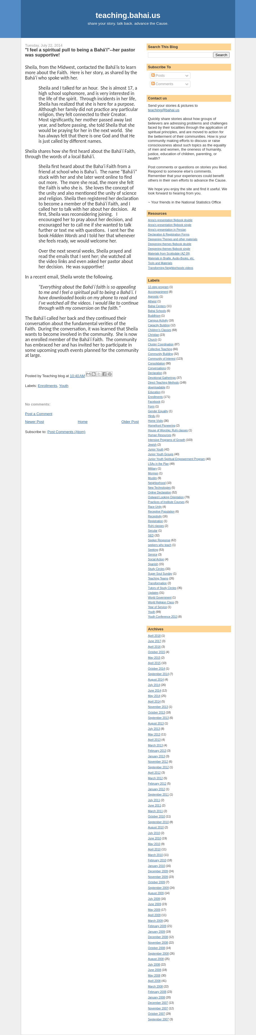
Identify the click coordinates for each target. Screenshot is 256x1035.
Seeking (153, 549)
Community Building (160, 353)
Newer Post (34, 422)
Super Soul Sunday (160, 573)
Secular (153, 530)
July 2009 (154, 898)
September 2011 (158, 794)
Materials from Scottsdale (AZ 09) (169, 253)
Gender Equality (158, 411)
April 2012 (154, 772)
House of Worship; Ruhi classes (168, 430)
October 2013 (156, 712)
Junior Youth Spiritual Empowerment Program (176, 459)
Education (154, 392)
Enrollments (47, 386)
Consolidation (156, 363)
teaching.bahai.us (128, 15)
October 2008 (156, 948)
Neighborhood (157, 482)
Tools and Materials (160, 263)
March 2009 (155, 920)
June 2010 (154, 838)
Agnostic (153, 296)
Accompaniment (158, 291)
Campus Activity (158, 320)
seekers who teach (159, 545)
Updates (153, 592)
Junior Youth (155, 449)
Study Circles (156, 568)
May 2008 (154, 975)
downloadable (156, 387)
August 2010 (156, 827)
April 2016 (154, 646)
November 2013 (158, 706)
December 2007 (158, 1002)
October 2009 (156, 882)
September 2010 (158, 822)
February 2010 (157, 860)
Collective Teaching (160, 349)
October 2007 (156, 1013)
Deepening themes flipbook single (169, 248)
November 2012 (158, 761)
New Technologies (159, 487)
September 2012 (158, 767)
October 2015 (156, 652)
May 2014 (154, 695)
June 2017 (154, 641)
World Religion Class (161, 602)
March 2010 (155, 855)
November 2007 (158, 1008)
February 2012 (157, 783)
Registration (155, 521)
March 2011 (155, 811)
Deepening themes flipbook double (169, 244)
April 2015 (154, 663)
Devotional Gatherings (162, 377)
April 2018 (154, 635)
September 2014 (158, 674)
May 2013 (154, 734)
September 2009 (158, 887)
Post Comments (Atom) (67, 432)
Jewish (152, 444)
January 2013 (156, 756)
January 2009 (156, 931)
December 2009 (158, 871)
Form (151, 406)
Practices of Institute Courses (166, 502)
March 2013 (155, 745)
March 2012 (155, 778)
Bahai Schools (157, 310)
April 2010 (154, 849)
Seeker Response (159, 540)
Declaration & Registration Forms (168, 234)
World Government (160, 597)
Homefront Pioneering (161, 425)
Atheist (152, 301)
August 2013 (156, 723)
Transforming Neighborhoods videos (170, 267)
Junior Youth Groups (161, 454)
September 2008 (158, 953)
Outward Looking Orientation (166, 497)
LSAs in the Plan (158, 463)
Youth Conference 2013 (163, 616)
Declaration (155, 373)
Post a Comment (38, 414)
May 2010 (154, 844)
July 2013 (154, 728)
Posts (158, 75)
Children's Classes (159, 330)
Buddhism (154, 315)
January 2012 (156, 789)
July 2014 (154, 685)
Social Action (156, 559)
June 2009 (154, 904)
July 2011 (154, 800)
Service (152, 554)
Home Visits (155, 420)
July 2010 (154, 833)
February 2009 (157, 926)
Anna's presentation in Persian (167, 229)
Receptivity (155, 516)
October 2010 (156, 816)
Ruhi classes (156, 525)
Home (83, 422)
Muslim (152, 478)
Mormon (153, 473)
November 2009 (158, 876)
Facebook (154, 401)
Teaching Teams (158, 578)
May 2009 (154, 909)
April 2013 (154, 739)
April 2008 (154, 980)
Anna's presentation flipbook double (170, 220)
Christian (153, 334)
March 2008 (155, 986)
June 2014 (154, 690)
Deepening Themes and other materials (172, 239)
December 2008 (158, 937)
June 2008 (154, 969)
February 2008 (157, 991)
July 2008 (154, 964)
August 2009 (156, 893)
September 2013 (158, 717)
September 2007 (158, 1019)
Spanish (153, 564)
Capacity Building (159, 325)
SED (151, 535)
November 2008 (158, 942)
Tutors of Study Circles (162, 588)
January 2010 (156, 866)
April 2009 (154, 915)
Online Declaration (159, 492)
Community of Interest (162, 358)
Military (152, 468)
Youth (63, 386)
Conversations (157, 368)
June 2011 (154, 805)
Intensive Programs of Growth (166, 439)
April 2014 (154, 701)
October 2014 (156, 668)
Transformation (157, 583)
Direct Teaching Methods (163, 382)
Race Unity (155, 506)
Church (152, 339)
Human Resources (159, 435)
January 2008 (156, 997)
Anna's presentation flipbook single (169, 225)
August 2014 (156, 679)
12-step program (158, 287)
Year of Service (157, 607)
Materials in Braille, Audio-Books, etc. (171, 258)
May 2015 (154, 657)
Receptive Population (161, 511)
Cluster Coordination (161, 344)
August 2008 (156, 959)
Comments (162, 84)
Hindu (151, 416)
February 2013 (157, 750)
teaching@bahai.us (163, 110)
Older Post (130, 422)
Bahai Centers (157, 306)
